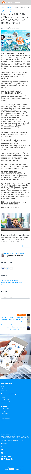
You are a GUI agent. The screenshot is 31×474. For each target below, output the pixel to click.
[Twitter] (7, 268)
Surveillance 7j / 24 (5, 401)
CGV (2, 420)
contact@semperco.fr (8, 446)
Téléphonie (3, 396)
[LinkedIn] (11, 268)
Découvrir (26, 246)
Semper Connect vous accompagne (8, 9)
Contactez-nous (4, 413)
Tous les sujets (2, 9)
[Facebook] (3, 268)
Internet (3, 397)
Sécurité (3, 417)
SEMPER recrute (5, 410)
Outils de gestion (5, 399)
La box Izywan (4, 411)
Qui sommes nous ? (5, 408)
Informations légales (5, 418)
